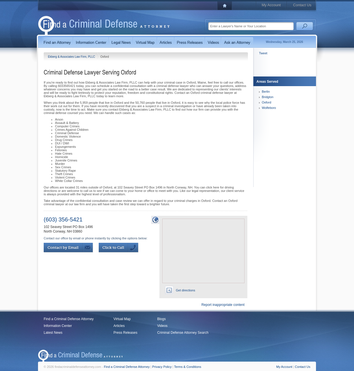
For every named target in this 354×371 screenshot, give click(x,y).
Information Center (58, 326)
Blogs (161, 319)
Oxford (266, 102)
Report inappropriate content (223, 305)
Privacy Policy (162, 366)
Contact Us (302, 5)
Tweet (263, 53)
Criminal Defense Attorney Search (182, 333)
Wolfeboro (269, 107)
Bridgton (267, 97)
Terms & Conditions (187, 366)
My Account (271, 5)
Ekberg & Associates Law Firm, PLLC (72, 56)
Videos (162, 326)
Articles (119, 326)
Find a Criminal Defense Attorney (69, 319)
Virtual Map (121, 319)
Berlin (266, 91)
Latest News (53, 333)
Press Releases (125, 333)
